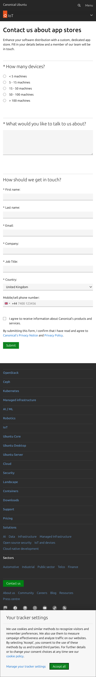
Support (8, 509)
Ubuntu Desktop (14, 445)
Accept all (59, 666)
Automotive (11, 567)
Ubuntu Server (13, 454)
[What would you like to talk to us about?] (48, 142)
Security (8, 472)
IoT (5, 427)
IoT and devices (45, 542)
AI (4, 536)
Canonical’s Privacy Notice (20, 335)
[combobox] (10, 303)
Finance (73, 567)
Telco (61, 567)
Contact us (13, 583)
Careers (42, 593)
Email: (9, 225)
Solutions (9, 527)
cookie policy (15, 656)
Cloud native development (21, 548)
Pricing (8, 518)
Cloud (7, 463)
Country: (11, 279)
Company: (12, 243)
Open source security (17, 542)
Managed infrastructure (19, 400)
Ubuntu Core (12, 436)
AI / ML (8, 409)
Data (12, 536)
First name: (12, 189)
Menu (89, 5)
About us (9, 593)
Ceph (6, 381)
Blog (53, 593)
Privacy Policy (53, 335)
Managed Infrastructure (56, 536)
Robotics (9, 418)
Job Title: (11, 261)
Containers (10, 491)
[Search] (79, 5)
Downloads (11, 500)
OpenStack (11, 372)
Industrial (28, 567)
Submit (11, 345)
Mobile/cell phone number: (21, 297)
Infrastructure (27, 536)
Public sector (46, 567)
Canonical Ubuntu (15, 4)
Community (26, 593)
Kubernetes (11, 391)
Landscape (10, 482)
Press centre (11, 599)
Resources (66, 593)
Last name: (12, 207)
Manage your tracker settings (26, 666)
